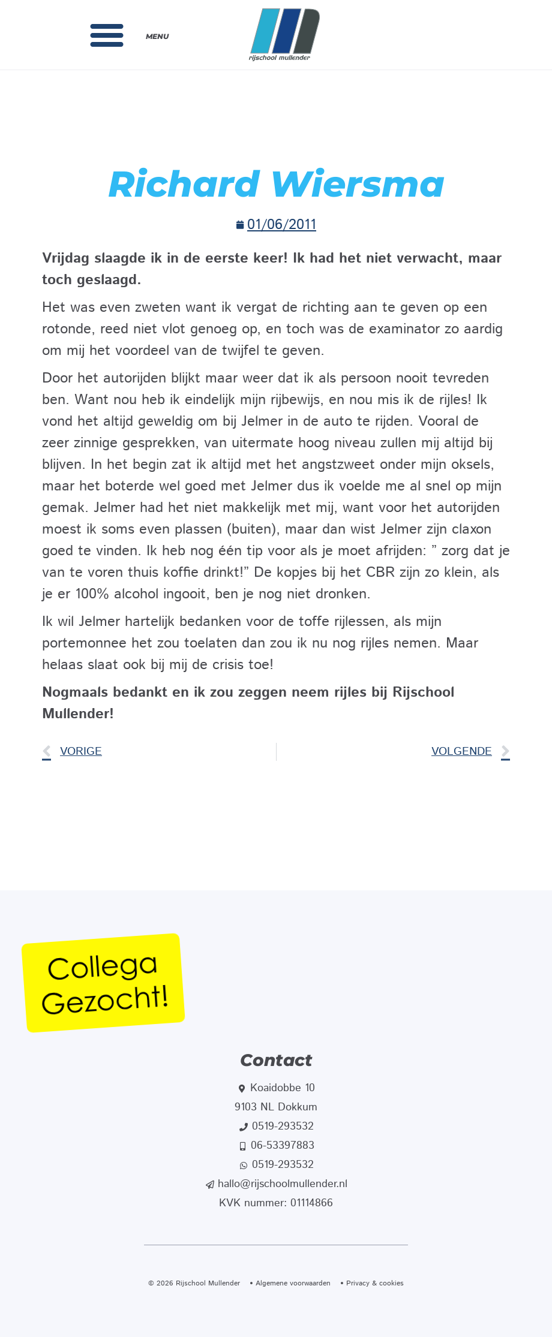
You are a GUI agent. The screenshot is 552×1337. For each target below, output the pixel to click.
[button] (107, 35)
